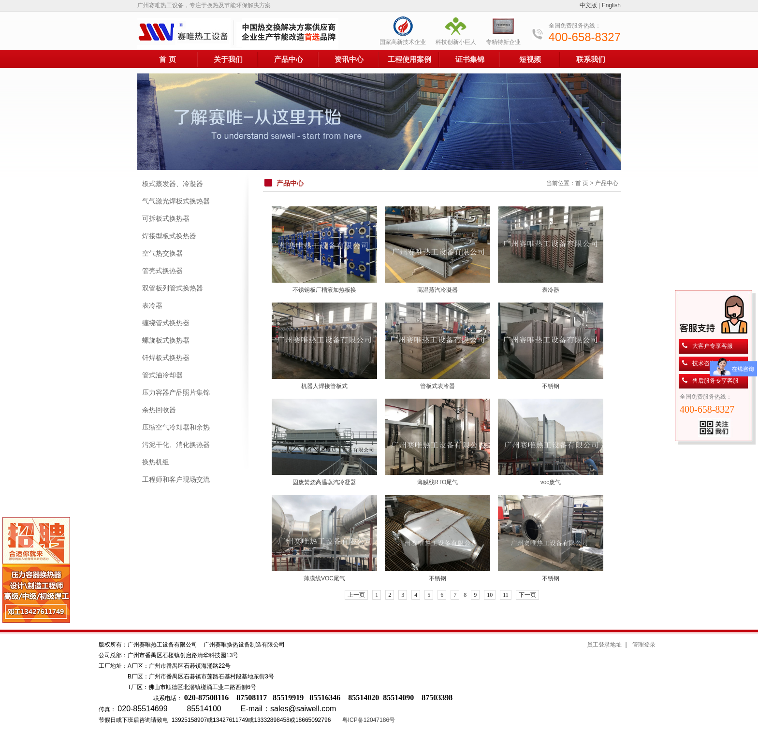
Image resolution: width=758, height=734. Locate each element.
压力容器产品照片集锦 (176, 392)
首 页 (167, 59)
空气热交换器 (162, 253)
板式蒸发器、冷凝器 (172, 183)
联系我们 (590, 59)
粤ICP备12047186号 (368, 720)
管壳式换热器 (162, 270)
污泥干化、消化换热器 (176, 444)
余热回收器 (159, 410)
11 (506, 594)
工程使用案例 (409, 59)
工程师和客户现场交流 (176, 479)
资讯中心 (349, 59)
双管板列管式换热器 (172, 288)
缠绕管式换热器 (166, 323)
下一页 (527, 594)
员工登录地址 (604, 644)
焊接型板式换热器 (169, 236)
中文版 (588, 5)
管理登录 (644, 644)
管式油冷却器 (162, 375)
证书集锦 (469, 59)
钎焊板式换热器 (166, 357)
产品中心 (288, 59)
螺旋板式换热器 (166, 340)
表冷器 (152, 305)
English (611, 5)
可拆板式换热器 (166, 218)
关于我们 (228, 59)
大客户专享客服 (712, 346)
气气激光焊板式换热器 (176, 201)
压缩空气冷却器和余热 (176, 427)
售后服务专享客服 (715, 380)
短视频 (530, 59)
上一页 (356, 594)
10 (490, 594)
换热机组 (155, 462)
